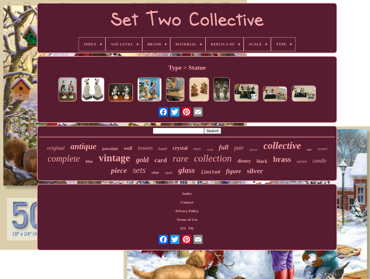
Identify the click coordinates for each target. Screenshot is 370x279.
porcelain (110, 149)
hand (162, 148)
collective (282, 145)
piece (119, 170)
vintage (114, 158)
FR (190, 228)
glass (186, 170)
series (302, 161)
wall (128, 148)
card (161, 160)
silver (255, 171)
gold (142, 160)
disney (244, 161)
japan (169, 173)
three (197, 149)
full (223, 147)
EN (183, 228)
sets (139, 170)
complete (63, 159)
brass (282, 159)
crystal (180, 148)
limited (210, 172)
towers (145, 148)
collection (213, 158)
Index (187, 193)
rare (180, 158)
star (309, 149)
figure (233, 171)
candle (320, 161)
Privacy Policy (187, 211)
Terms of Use (187, 219)
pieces (254, 149)
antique (83, 146)
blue (89, 161)
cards (210, 149)
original (55, 148)
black (262, 161)
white (155, 173)
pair (239, 148)
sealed (322, 149)
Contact (187, 202)
